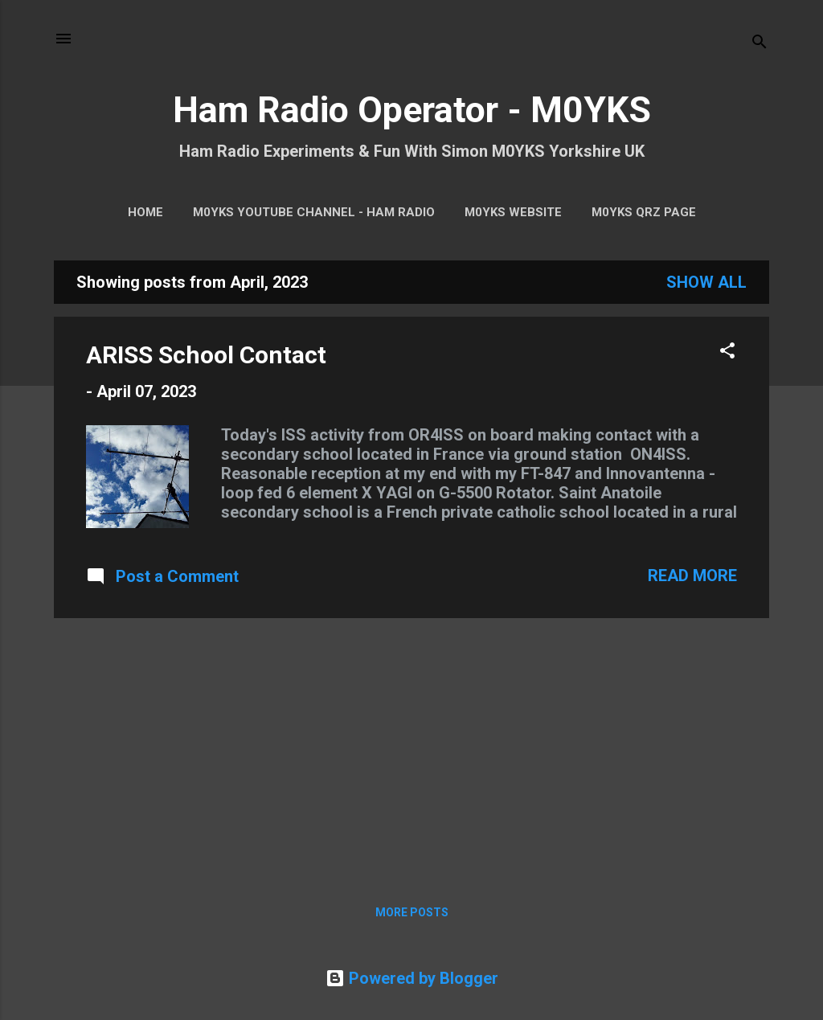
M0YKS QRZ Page (644, 212)
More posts (411, 912)
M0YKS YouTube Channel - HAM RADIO (314, 212)
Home (145, 212)
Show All (706, 282)
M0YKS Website (513, 212)
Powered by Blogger (412, 978)
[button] (727, 352)
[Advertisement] (411, 743)
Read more (692, 575)
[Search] (759, 43)
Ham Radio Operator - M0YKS (412, 109)
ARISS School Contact (206, 355)
